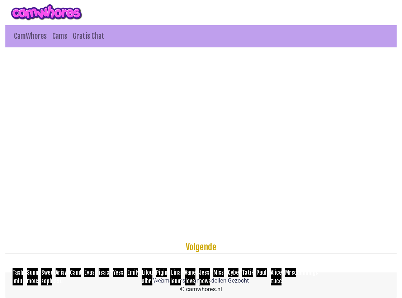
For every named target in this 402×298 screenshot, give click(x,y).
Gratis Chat (88, 36)
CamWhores (30, 36)
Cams (59, 36)
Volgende (201, 247)
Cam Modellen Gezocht (219, 280)
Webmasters (169, 280)
